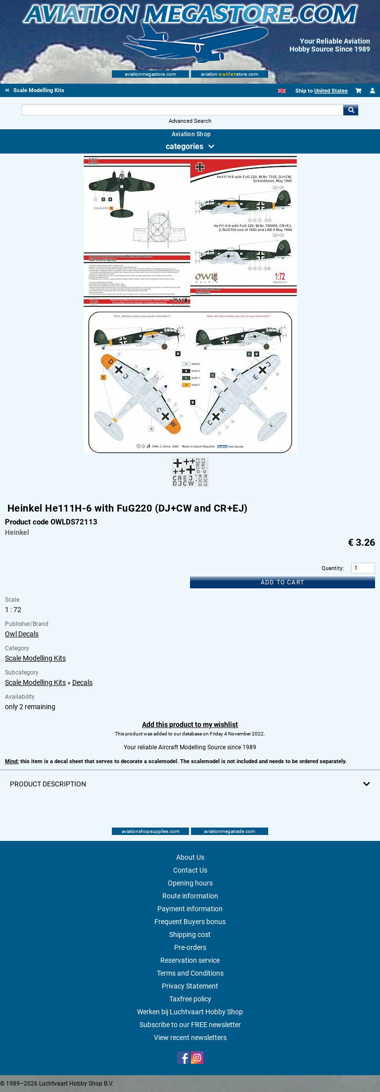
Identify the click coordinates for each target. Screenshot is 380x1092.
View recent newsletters (190, 1037)
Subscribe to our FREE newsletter (190, 1025)
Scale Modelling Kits (35, 658)
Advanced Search (190, 121)
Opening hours (190, 883)
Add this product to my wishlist (190, 724)
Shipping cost (190, 934)
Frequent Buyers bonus (190, 922)
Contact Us (190, 870)
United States (331, 91)
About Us (190, 857)
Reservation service (190, 960)
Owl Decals (22, 634)
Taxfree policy (190, 999)
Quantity (332, 568)
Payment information (190, 909)
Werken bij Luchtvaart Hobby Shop (190, 1012)
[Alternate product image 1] (190, 487)
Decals (82, 682)
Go (350, 109)
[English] (281, 91)
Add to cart (282, 582)
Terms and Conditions (190, 973)
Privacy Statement (190, 986)
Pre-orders (190, 947)
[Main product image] (190, 451)
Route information (190, 896)
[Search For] (182, 109)
